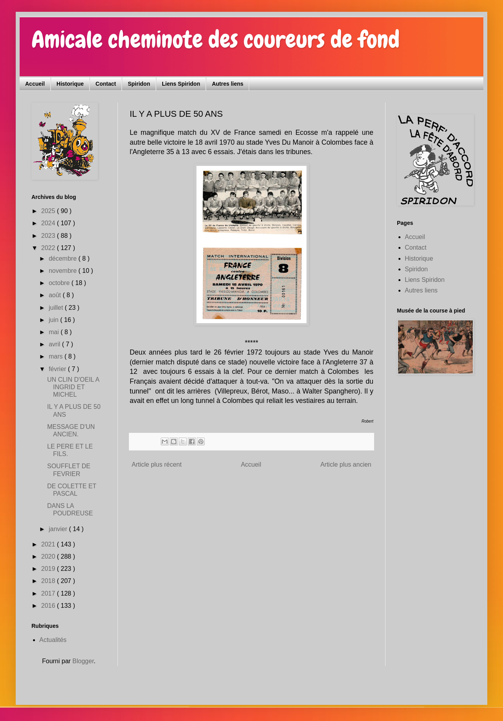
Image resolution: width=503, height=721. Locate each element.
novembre (64, 270)
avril (55, 344)
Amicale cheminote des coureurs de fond (215, 39)
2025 (49, 211)
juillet (57, 307)
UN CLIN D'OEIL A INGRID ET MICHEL (73, 387)
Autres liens (227, 84)
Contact (105, 84)
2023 (49, 235)
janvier (59, 529)
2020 (49, 556)
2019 (49, 568)
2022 (49, 248)
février (58, 369)
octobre (60, 283)
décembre (64, 258)
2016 (49, 605)
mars (56, 356)
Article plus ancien (345, 464)
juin (54, 319)
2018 (49, 581)
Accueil (35, 84)
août (56, 295)
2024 (49, 223)
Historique (70, 84)
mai (55, 332)
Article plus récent (157, 464)
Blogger (83, 661)
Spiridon (139, 84)
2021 (49, 544)
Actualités (52, 639)
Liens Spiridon (181, 84)
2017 (49, 593)
